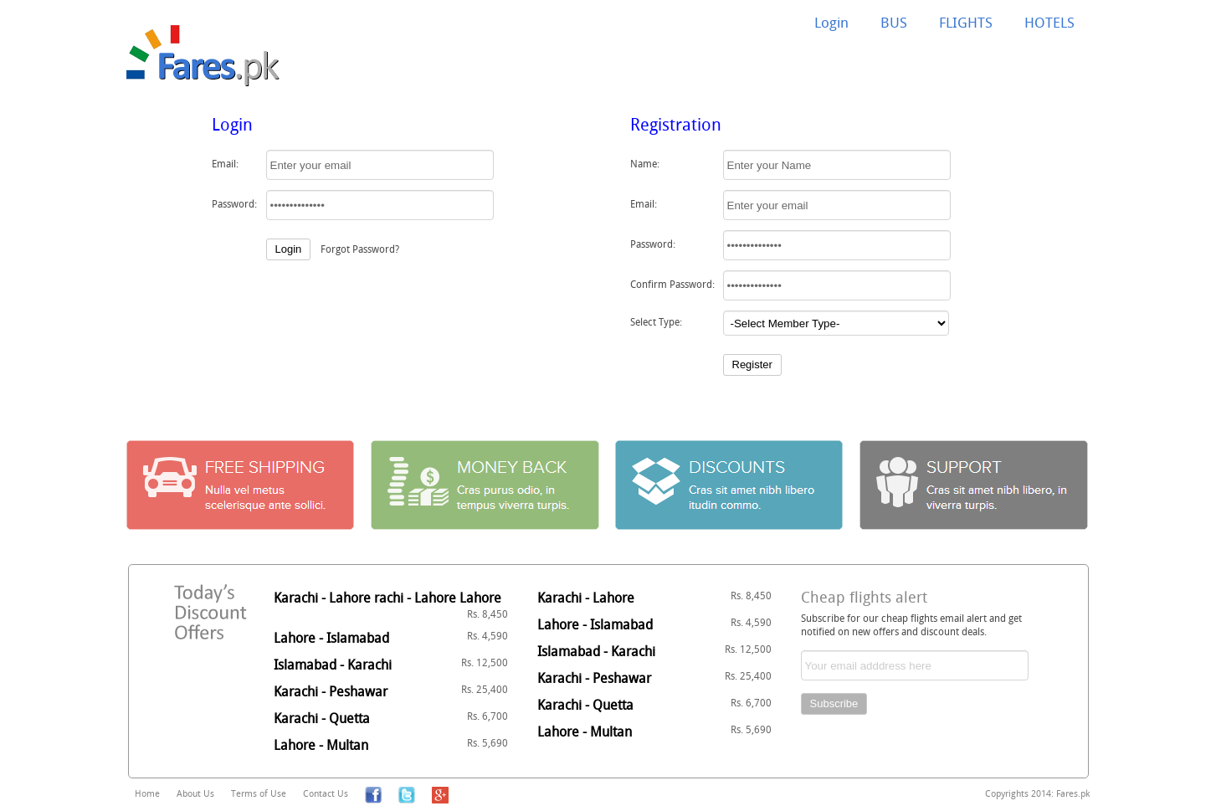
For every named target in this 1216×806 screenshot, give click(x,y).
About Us (195, 793)
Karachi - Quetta (391, 718)
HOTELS (1049, 22)
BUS (893, 22)
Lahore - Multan (391, 745)
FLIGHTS (966, 22)
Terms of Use (258, 793)
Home (147, 793)
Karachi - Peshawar (391, 691)
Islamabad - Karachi (391, 664)
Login (831, 22)
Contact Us (325, 793)
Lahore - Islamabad (391, 638)
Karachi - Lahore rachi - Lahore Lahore (391, 604)
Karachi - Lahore (654, 597)
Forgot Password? (360, 248)
